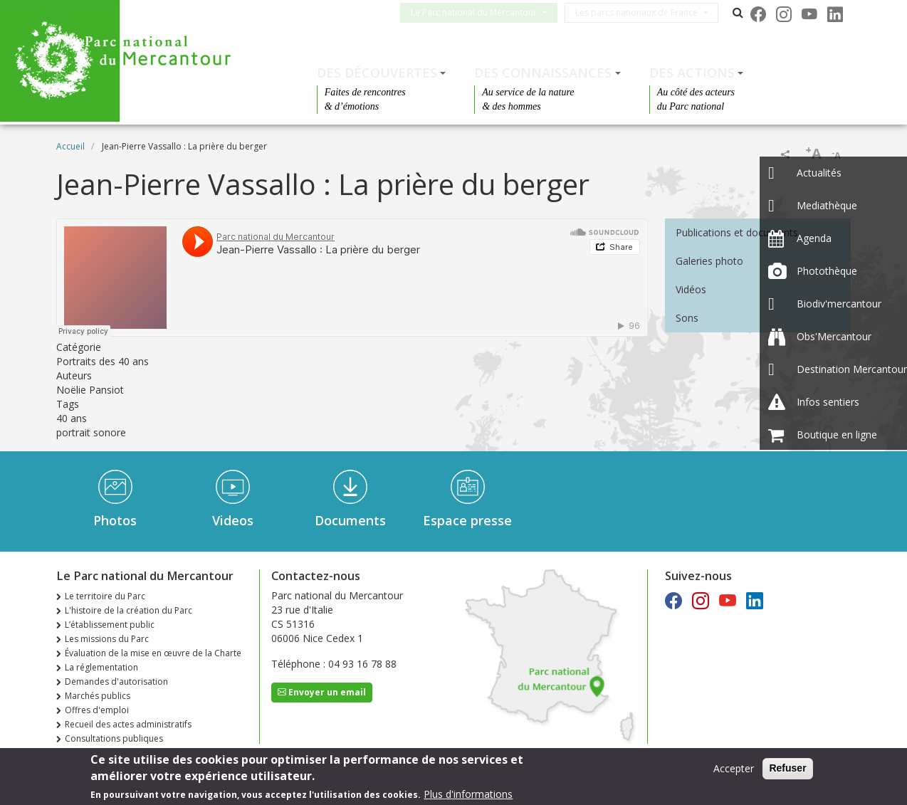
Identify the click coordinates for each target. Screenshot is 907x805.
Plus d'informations (468, 794)
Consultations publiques (114, 738)
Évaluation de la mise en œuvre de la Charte (153, 653)
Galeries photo (709, 261)
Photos (115, 520)
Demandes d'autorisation (116, 681)
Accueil (70, 146)
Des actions (692, 72)
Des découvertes (377, 72)
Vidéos (691, 289)
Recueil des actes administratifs (128, 724)
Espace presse (467, 520)
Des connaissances (543, 72)
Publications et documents (737, 232)
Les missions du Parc (107, 639)
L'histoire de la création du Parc (128, 610)
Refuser (787, 768)
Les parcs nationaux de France (648, 12)
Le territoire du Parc (105, 596)
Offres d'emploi (97, 710)
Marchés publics (97, 696)
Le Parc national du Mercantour (485, 12)
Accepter (733, 768)
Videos (232, 520)
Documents (350, 520)
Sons (687, 318)
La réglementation (101, 667)
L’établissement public (109, 625)
